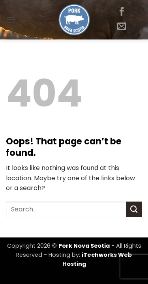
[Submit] (134, 209)
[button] (10, 19)
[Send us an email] (121, 27)
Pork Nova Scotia (84, 246)
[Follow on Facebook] (121, 12)
